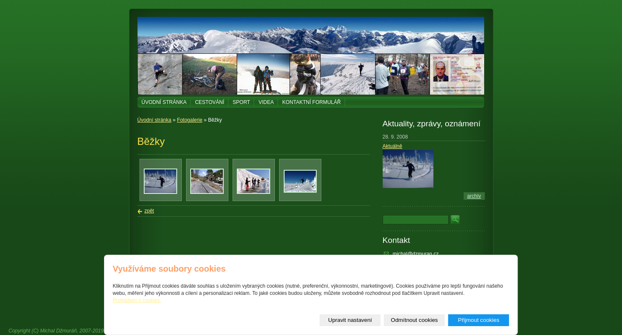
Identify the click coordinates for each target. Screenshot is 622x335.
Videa (266, 102)
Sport (241, 102)
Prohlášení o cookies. (137, 300)
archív (474, 196)
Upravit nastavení (350, 320)
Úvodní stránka (164, 102)
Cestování (209, 102)
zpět (149, 211)
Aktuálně (393, 146)
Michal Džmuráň (58, 331)
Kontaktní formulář (311, 102)
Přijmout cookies (478, 320)
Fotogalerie (190, 120)
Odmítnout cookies (414, 320)
